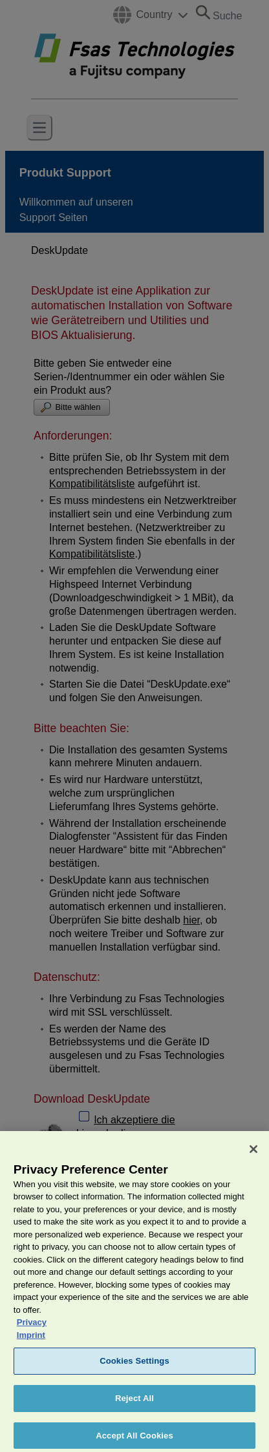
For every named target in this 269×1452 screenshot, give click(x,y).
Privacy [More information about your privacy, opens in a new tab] (32, 1328)
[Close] (253, 1154)
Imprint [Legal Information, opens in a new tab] (31, 1340)
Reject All (134, 1404)
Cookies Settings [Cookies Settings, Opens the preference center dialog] (134, 1366)
